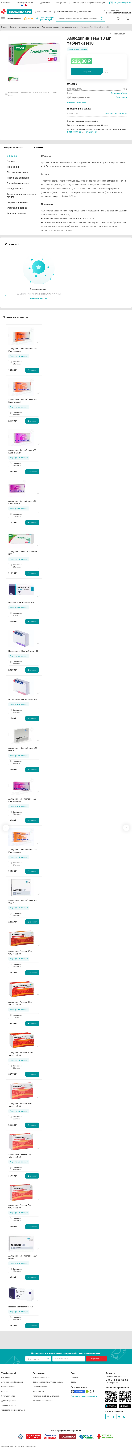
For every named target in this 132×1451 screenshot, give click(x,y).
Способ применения (18, 183)
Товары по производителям (13, 1410)
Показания (13, 166)
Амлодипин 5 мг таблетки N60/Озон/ (22, 1257)
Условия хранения (17, 213)
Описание (12, 156)
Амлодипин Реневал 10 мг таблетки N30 (20, 952)
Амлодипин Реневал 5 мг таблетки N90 (20, 1206)
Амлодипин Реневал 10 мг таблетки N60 (20, 1003)
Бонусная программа (120, 3)
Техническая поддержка (43, 1401)
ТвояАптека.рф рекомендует (44, 19)
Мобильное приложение (117, 1387)
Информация (61, 3)
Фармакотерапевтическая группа (21, 195)
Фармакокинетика (17, 207)
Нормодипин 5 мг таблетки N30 (22, 699)
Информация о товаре (13, 148)
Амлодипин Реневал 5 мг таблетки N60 (20, 1155)
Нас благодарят (8, 1387)
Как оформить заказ (25, 3)
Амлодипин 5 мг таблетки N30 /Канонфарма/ (22, 451)
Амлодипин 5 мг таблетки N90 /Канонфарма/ (22, 800)
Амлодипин (121, 97)
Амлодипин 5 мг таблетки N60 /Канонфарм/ (22, 502)
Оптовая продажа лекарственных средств (89, 3)
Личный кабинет (40, 1387)
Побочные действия (18, 177)
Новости (74, 1377)
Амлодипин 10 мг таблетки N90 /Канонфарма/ (23, 851)
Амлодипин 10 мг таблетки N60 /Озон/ (23, 749)
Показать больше (38, 298)
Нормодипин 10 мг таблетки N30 (23, 651)
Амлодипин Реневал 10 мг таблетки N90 (20, 1054)
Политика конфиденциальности (46, 1396)
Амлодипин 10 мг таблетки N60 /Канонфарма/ (23, 400)
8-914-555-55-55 (74, 132)
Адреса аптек (44, 3)
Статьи (74, 1382)
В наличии (38, 148)
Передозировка (15, 188)
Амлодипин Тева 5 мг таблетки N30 (22, 553)
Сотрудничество (8, 1396)
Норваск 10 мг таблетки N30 (21, 602)
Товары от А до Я (8, 1405)
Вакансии (5, 1391)
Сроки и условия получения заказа (48, 1382)
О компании (5, 3)
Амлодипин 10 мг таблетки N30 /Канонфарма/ (23, 349)
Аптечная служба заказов (12, 1382)
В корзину (87, 72)
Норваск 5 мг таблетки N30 (20, 1307)
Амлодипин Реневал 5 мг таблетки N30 (20, 1104)
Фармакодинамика (17, 202)
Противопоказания (17, 172)
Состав (11, 161)
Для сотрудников (8, 1401)
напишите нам (91, 132)
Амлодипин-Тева (119, 93)
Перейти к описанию (77, 102)
